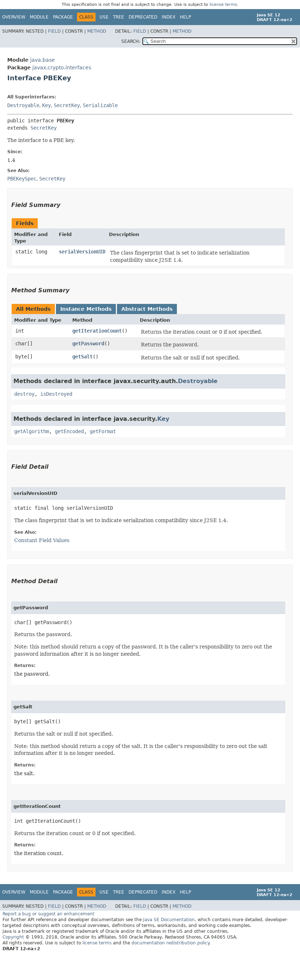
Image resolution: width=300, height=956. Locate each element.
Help (185, 17)
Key (46, 105)
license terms (223, 4)
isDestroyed (56, 394)
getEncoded (69, 431)
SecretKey (67, 105)
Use (104, 17)
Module (39, 17)
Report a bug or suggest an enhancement (48, 913)
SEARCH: (130, 41)
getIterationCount (97, 331)
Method (96, 31)
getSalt (82, 356)
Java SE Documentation (169, 919)
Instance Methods (86, 309)
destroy (24, 394)
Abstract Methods (147, 309)
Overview (13, 17)
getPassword (88, 343)
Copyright (13, 937)
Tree (118, 17)
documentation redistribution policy (170, 942)
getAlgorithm (31, 431)
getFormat (103, 431)
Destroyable (23, 105)
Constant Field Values (41, 540)
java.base (42, 60)
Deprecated (143, 17)
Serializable (100, 105)
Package (63, 17)
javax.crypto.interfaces (61, 67)
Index (168, 17)
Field (54, 31)
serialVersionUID (82, 252)
